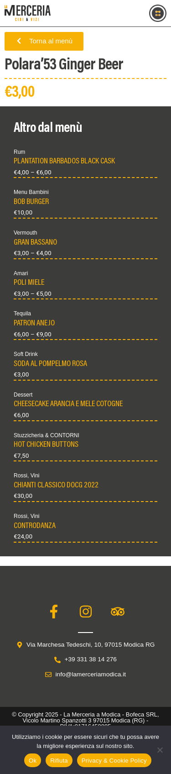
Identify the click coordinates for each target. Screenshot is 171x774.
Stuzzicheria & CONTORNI (46, 435)
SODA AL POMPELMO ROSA (50, 364)
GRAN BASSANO (35, 243)
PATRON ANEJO (34, 323)
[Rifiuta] (159, 749)
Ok (32, 760)
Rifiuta (59, 760)
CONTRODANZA (35, 526)
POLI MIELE (29, 283)
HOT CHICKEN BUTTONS (46, 445)
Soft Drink (26, 354)
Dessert (23, 395)
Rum (19, 152)
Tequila (22, 313)
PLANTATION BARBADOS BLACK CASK (64, 161)
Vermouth (25, 233)
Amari (21, 273)
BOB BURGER (31, 202)
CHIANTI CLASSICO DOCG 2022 (56, 485)
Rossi (20, 475)
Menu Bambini (31, 192)
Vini (35, 475)
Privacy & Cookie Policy (114, 760)
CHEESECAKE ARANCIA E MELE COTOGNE (68, 404)
